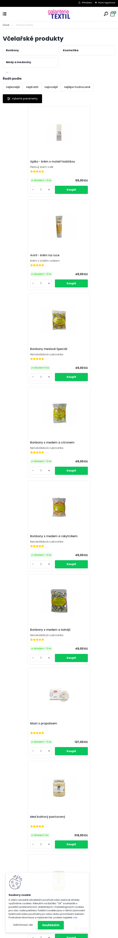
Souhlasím (50, 925)
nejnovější (51, 87)
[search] (106, 13)
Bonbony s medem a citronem (85, 255)
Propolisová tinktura (21, 629)
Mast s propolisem (20, 442)
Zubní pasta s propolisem (53, 816)
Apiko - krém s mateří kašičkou (29, 161)
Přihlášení (87, 2)
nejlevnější (13, 87)
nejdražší (32, 87)
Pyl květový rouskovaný (24, 723)
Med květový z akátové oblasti (29, 536)
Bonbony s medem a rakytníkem (30, 349)
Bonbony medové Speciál (25, 255)
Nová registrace (106, 2)
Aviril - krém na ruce (77, 161)
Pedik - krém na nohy (78, 536)
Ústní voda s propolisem (81, 723)
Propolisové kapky (76, 629)
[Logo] (59, 14)
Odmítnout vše (23, 925)
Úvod (6, 25)
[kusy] (16, 190)
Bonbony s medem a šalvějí (83, 349)
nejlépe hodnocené (77, 87)
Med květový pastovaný (80, 442)
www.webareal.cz (74, 934)
